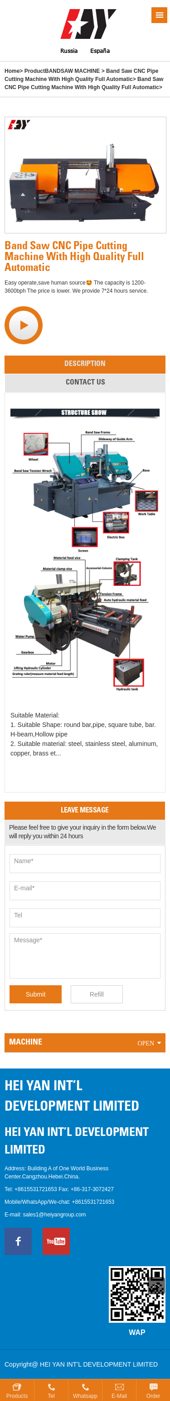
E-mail (119, 1396)
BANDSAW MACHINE (72, 71)
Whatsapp (85, 1396)
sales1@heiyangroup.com (54, 1214)
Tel (51, 1396)
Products (17, 1396)
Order (153, 1396)
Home (12, 71)
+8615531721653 (36, 1189)
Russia (69, 50)
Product (34, 71)
